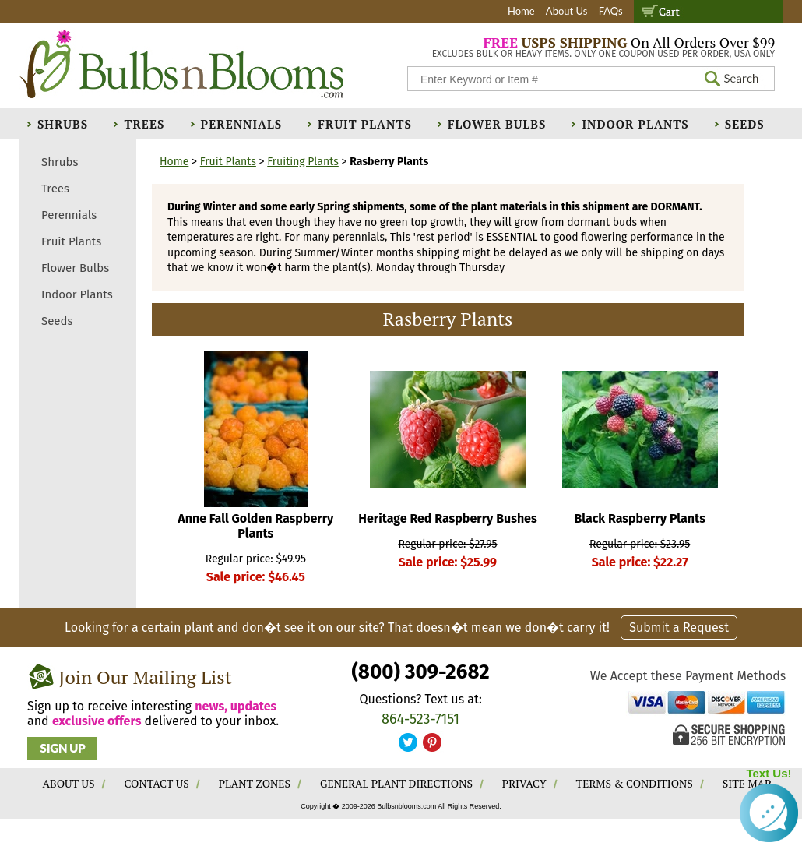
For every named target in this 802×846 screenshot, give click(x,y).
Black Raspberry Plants (639, 518)
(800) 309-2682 (420, 672)
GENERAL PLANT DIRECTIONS (396, 783)
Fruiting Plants (303, 161)
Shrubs (62, 124)
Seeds (745, 124)
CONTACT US (156, 783)
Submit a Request (679, 627)
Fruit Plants (364, 124)
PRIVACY (524, 783)
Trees (144, 124)
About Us (567, 11)
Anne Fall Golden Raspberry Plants (255, 526)
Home (521, 11)
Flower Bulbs (497, 124)
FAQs (611, 11)
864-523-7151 (420, 719)
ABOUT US (69, 783)
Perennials (242, 124)
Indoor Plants (635, 124)
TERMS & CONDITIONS (634, 783)
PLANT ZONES (254, 783)
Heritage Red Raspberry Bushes (447, 518)
